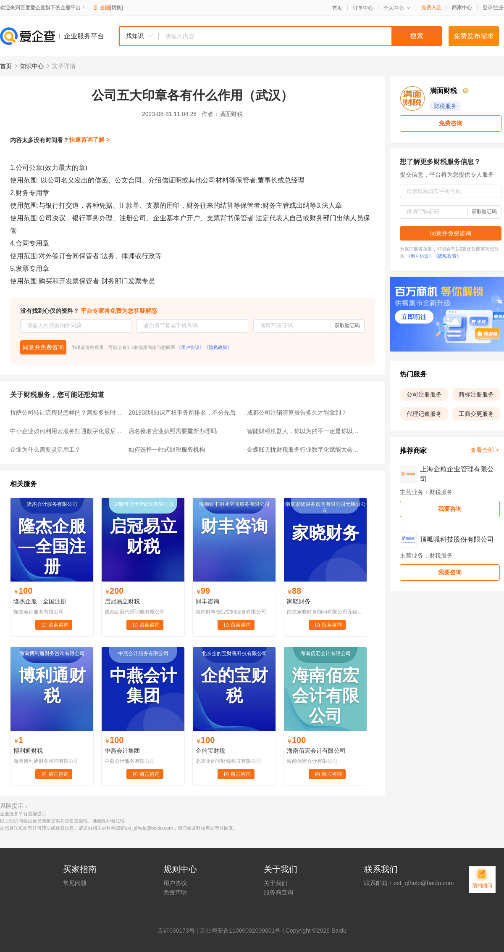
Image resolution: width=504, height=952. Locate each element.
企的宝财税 (210, 750)
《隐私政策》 (218, 347)
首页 (337, 8)
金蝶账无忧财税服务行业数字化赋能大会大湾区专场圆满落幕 (303, 449)
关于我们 (275, 883)
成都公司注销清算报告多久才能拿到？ (297, 412)
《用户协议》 (190, 347)
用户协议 (175, 883)
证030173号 (179, 930)
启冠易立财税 (122, 601)
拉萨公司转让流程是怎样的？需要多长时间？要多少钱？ (66, 412)
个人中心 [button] (397, 8)
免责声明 (175, 892)
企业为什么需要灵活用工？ (45, 449)
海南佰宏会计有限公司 (316, 750)
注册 (499, 8)
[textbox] (300, 36)
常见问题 (75, 883)
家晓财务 (298, 601)
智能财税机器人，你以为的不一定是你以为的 (303, 431)
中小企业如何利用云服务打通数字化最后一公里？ (66, 431)
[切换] (116, 8)
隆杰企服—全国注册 (39, 601)
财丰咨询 (207, 601)
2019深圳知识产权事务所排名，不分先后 (182, 412)
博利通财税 (28, 750)
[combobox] (280, 36)
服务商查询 (278, 892)
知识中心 (32, 66)
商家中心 (462, 7)
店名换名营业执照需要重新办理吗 (173, 431)
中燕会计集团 (122, 750)
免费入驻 (431, 7)
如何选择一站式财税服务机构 (167, 449)
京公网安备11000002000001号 (240, 930)
